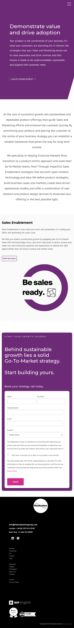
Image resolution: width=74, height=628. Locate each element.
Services (11, 548)
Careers (11, 580)
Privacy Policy (12, 471)
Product (12, 556)
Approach (12, 564)
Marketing (12, 551)
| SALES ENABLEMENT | (22, 79)
